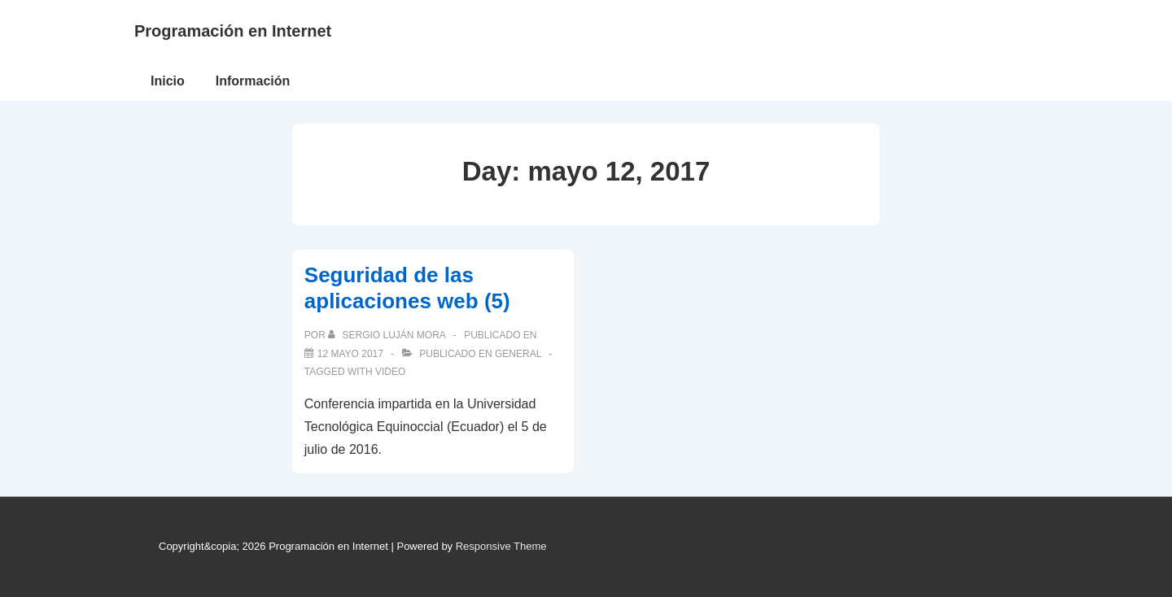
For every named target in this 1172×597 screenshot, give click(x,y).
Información (253, 81)
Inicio (168, 81)
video (390, 371)
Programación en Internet (232, 31)
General (518, 354)
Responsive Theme (501, 546)
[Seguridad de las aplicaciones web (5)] (350, 354)
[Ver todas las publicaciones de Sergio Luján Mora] (388, 335)
